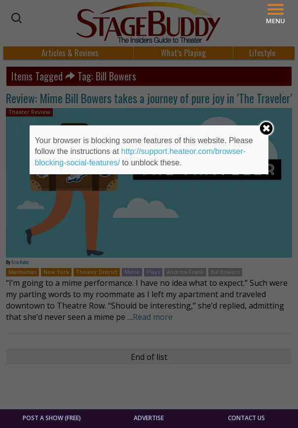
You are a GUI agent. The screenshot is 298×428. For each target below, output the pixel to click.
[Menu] (275, 14)
